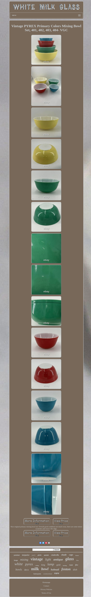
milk (35, 569)
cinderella (55, 555)
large (16, 560)
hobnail (55, 569)
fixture (77, 555)
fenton (66, 569)
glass (69, 559)
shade (64, 555)
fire (76, 565)
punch (33, 555)
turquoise (25, 555)
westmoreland (47, 574)
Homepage (46, 582)
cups (71, 555)
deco (26, 569)
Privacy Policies (46, 589)
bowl (44, 569)
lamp (50, 564)
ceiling (37, 565)
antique (58, 559)
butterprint (37, 574)
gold (58, 565)
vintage (37, 559)
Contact (46, 586)
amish (46, 555)
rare (56, 573)
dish (75, 569)
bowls (19, 569)
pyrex (29, 564)
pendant (17, 555)
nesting (65, 565)
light (48, 559)
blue (77, 560)
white (19, 564)
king (43, 565)
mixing (24, 559)
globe (39, 555)
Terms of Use (46, 593)
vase (71, 565)
